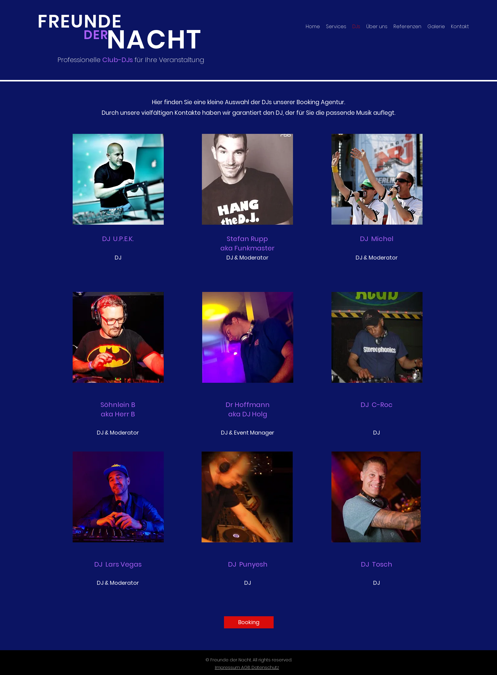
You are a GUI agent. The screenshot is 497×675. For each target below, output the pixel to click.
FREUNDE (80, 21)
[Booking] (249, 622)
